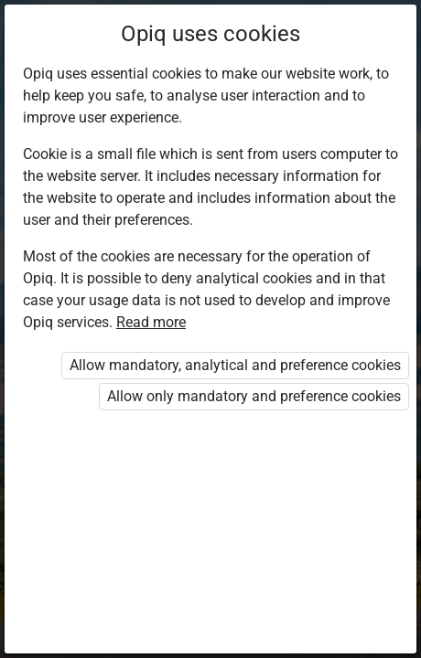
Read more (151, 322)
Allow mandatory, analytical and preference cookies (235, 365)
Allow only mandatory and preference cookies (254, 396)
